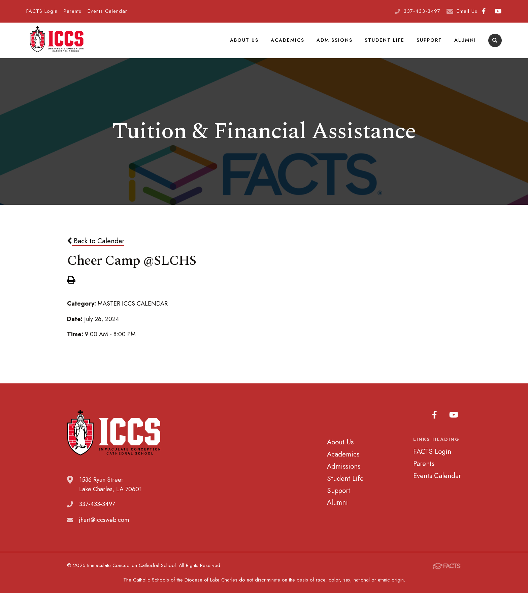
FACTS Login (42, 11)
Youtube (498, 11)
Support (429, 41)
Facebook (484, 11)
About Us (244, 41)
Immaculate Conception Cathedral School (56, 42)
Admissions (335, 41)
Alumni (465, 41)
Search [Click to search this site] (494, 42)
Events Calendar (107, 11)
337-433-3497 (421, 11)
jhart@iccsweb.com (104, 523)
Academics (287, 41)
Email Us (467, 11)
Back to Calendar (95, 244)
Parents (72, 11)
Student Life (384, 41)
